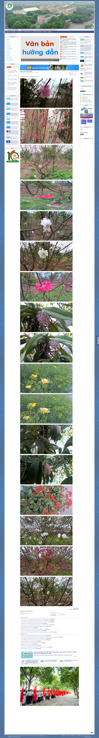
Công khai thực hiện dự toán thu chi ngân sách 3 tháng (68, 50)
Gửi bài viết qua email (74, 71)
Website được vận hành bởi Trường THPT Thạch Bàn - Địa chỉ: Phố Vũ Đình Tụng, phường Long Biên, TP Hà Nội (27, 735)
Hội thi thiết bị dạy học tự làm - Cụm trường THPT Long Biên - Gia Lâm (33, 629)
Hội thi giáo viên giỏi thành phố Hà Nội (27, 627)
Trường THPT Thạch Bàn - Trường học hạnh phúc (31, 60)
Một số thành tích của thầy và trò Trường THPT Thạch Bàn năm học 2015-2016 (12, 88)
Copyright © (10, 736)
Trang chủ (63, 735)
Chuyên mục (20, 31)
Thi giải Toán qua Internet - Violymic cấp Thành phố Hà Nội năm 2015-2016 (33, 626)
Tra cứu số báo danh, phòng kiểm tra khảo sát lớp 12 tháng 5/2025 (15, 127)
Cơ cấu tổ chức (28, 31)
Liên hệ (44, 31)
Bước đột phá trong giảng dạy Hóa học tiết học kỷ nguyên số (68, 57)
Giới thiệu (13, 31)
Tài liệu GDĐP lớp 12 (14, 118)
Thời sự (12, 41)
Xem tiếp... (75, 656)
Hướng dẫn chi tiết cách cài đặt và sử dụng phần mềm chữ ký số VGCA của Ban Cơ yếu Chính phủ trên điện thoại (12, 132)
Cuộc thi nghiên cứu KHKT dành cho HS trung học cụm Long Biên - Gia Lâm (34, 638)
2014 (13, 736)
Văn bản (12, 42)
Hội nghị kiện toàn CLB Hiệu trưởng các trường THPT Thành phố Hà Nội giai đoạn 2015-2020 (37, 632)
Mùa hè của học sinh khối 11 (12, 79)
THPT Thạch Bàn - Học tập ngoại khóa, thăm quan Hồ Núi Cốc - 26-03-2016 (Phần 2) (35, 619)
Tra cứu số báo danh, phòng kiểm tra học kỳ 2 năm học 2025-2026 (15, 137)
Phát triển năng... (10, 58)
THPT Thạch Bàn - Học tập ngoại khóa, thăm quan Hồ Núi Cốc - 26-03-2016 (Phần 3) (35, 620)
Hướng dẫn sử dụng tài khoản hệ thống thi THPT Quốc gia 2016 (32, 623)
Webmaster (37, 72)
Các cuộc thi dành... (10, 60)
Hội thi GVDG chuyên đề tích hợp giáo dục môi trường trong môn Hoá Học (33, 639)
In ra (71, 72)
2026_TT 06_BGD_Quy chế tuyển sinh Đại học (68, 54)
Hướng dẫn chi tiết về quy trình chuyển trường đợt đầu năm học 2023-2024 (12, 71)
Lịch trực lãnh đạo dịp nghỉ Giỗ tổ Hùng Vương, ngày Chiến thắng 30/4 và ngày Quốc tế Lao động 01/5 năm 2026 (68, 39)
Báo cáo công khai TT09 (88, 80)
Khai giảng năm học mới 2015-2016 (27, 644)
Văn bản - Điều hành (37, 31)
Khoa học (8, 51)
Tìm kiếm (49, 31)
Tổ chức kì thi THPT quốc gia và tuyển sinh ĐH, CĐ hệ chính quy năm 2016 (33, 635)
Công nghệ (9, 53)
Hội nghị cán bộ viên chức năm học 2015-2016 (29, 641)
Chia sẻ (12, 55)
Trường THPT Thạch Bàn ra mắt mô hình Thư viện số (68, 52)
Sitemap (15, 736)
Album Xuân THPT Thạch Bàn (25, 613)
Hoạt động (12, 46)
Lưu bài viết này (73, 74)
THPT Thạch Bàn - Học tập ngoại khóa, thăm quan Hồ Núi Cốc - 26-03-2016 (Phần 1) (35, 624)
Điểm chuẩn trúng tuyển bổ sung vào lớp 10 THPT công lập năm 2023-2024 (12, 83)
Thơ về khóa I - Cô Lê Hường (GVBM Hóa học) (29, 645)
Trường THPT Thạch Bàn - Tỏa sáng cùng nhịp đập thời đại (31, 642)
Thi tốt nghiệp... (12, 48)
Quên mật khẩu (88, 91)
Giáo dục (12, 44)
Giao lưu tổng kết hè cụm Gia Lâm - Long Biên (29, 648)
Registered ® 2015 (88, 736)
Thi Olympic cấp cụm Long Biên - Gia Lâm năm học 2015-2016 (31, 630)
